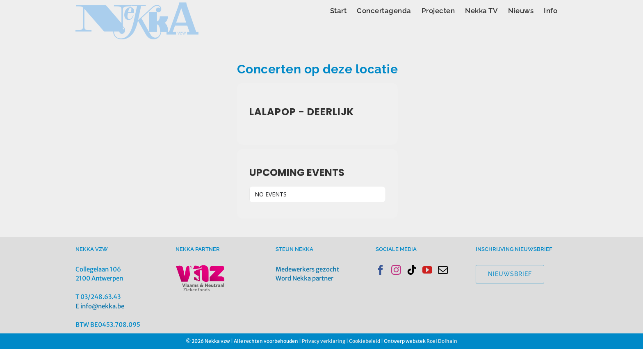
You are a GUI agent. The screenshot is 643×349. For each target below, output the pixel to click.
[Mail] (443, 270)
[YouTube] (427, 270)
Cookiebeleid (364, 341)
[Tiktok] (412, 270)
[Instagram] (396, 270)
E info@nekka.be (99, 306)
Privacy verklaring (323, 341)
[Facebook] (380, 270)
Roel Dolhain (441, 341)
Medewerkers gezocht (307, 269)
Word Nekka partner (304, 278)
